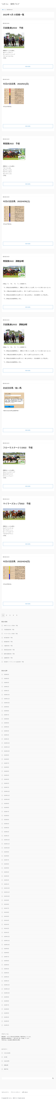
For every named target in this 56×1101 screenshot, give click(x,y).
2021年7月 (6, 908)
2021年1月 (6, 932)
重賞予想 (6, 1069)
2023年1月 (6, 835)
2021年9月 (6, 900)
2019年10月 (7, 993)
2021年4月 (6, 920)
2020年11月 (7, 940)
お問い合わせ (25, 1092)
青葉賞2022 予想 (11, 143)
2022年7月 (6, 859)
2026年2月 (6, 686)
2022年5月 (6, 868)
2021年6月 (6, 912)
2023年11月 (7, 795)
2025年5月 (6, 722)
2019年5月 (6, 1013)
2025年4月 (6, 726)
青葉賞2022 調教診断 (13, 261)
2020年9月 (6, 948)
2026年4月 (6, 678)
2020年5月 (6, 964)
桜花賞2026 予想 (8, 641)
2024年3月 (6, 779)
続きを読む (28, 66)
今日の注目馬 (7, 1053)
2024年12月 (7, 743)
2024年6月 (6, 767)
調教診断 (6, 1065)
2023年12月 (7, 791)
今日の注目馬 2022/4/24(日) (16, 561)
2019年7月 (6, 1005)
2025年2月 (6, 735)
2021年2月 (6, 928)
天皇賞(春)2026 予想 (9, 629)
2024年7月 (6, 763)
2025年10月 (7, 702)
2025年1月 (6, 739)
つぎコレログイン (5, 1092)
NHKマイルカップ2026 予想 (11, 625)
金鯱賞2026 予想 (8, 657)
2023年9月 (6, 803)
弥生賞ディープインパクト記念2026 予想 (14, 661)
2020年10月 (7, 944)
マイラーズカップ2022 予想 (16, 504)
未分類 (5, 1057)
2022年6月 (6, 864)
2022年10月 (7, 847)
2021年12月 (7, 888)
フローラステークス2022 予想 (18, 448)
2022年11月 (7, 843)
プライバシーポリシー (15, 1092)
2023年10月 (7, 799)
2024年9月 (6, 755)
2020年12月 (7, 936)
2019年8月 (6, 1001)
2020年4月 (6, 968)
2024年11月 (7, 747)
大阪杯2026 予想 (8, 645)
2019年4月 (6, 1017)
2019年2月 (6, 1025)
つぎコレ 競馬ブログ (10, 4)
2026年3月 (6, 682)
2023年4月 (6, 823)
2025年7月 (6, 714)
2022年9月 (6, 851)
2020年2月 (6, 976)
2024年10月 (7, 751)
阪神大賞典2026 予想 (9, 653)
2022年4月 (6, 872)
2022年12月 (7, 839)
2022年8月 (6, 855)
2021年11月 (7, 892)
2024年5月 (6, 771)
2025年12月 (7, 694)
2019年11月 (7, 989)
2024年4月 (6, 775)
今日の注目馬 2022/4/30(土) (16, 201)
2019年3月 (6, 1021)
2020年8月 (6, 952)
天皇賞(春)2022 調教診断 (15, 324)
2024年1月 (6, 787)
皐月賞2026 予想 (8, 637)
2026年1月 (6, 690)
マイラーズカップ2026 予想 (11, 633)
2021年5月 (6, 916)
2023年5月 (6, 819)
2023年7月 (6, 811)
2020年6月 (6, 960)
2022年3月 (6, 876)
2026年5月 (6, 674)
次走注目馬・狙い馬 (12, 388)
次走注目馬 (6, 1061)
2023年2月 (6, 831)
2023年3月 (6, 827)
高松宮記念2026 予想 (9, 649)
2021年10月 (7, 896)
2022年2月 (6, 880)
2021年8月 (6, 904)
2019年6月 (6, 1009)
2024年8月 (6, 759)
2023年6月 (6, 815)
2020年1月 (6, 980)
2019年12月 (7, 984)
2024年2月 (6, 783)
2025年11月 (7, 698)
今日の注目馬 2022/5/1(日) (16, 84)
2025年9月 (6, 706)
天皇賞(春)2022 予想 (13, 28)
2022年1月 (6, 884)
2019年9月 (6, 997)
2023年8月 (6, 807)
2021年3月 (6, 924)
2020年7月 (6, 956)
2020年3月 (6, 972)
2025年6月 (6, 718)
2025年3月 (6, 731)
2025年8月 (6, 710)
